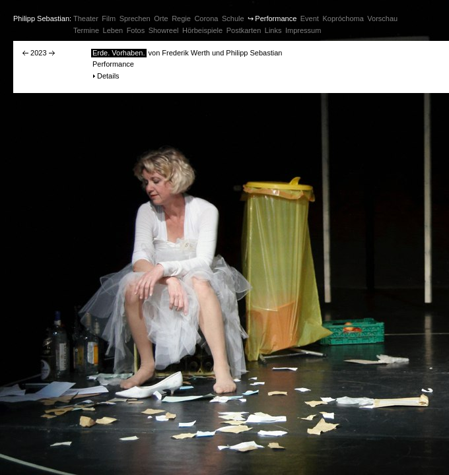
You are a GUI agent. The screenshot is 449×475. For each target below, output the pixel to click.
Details (108, 76)
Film (109, 18)
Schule (233, 18)
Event (309, 18)
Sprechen (135, 18)
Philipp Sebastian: (42, 18)
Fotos (136, 30)
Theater (85, 18)
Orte (161, 18)
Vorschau (382, 18)
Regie (181, 18)
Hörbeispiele (202, 30)
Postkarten (243, 30)
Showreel (164, 30)
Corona (206, 18)
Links (273, 30)
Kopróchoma (342, 18)
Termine (86, 30)
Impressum (303, 30)
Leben (113, 30)
